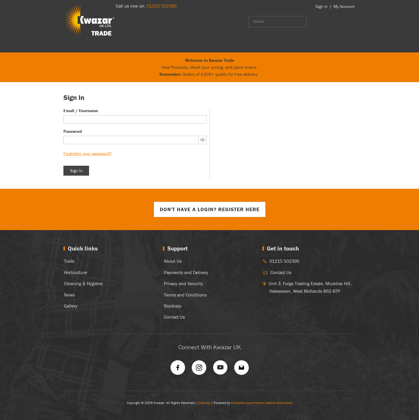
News (69, 295)
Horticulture (75, 272)
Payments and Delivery (186, 272)
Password (72, 131)
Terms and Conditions (185, 295)
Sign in (321, 6)
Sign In (76, 170)
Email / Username (80, 110)
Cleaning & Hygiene (83, 283)
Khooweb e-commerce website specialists (262, 402)
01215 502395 (162, 6)
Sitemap (204, 402)
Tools (69, 261)
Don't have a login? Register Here (210, 209)
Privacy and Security (183, 283)
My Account (344, 6)
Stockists (172, 306)
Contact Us (174, 317)
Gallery (70, 306)
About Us (173, 261)
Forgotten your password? (87, 153)
